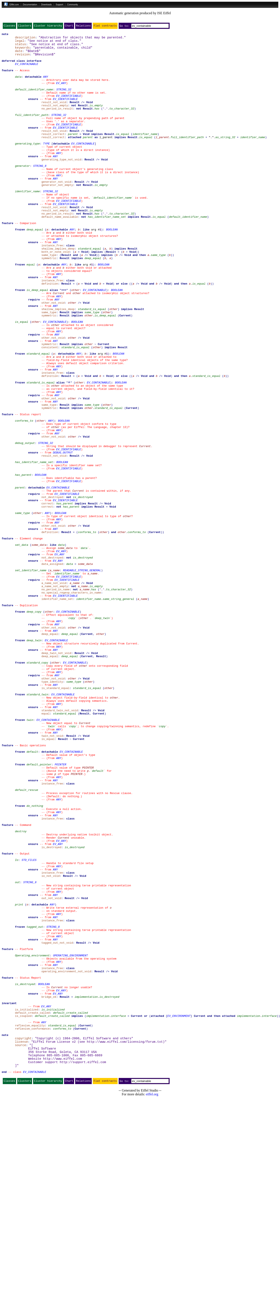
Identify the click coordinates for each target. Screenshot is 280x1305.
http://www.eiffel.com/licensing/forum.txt (125, 1242)
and (75, 299)
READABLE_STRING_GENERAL (82, 677)
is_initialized (53, 1204)
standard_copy (37, 788)
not (73, 119)
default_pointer (39, 910)
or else (122, 333)
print (19, 1078)
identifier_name (144, 154)
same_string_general (118, 711)
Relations (83, 26)
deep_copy (34, 726)
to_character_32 (121, 123)
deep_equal (35, 268)
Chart (69, 26)
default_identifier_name (34, 100)
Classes (9, 26)
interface (118, 1212)
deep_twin (102, 734)
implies (97, 154)
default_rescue (26, 940)
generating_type (27, 165)
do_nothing (35, 959)
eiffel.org (152, 1299)
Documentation (30, 4)
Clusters (24, 26)
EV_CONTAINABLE (26, 70)
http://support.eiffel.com (83, 1265)
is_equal (122, 154)
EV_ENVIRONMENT (178, 1212)
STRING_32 (63, 100)
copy (71, 734)
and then (139, 299)
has (96, 123)
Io (16, 1024)
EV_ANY (61, 92)
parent (73, 154)
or (146, 1212)
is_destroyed (83, 589)
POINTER (60, 910)
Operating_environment (32, 1139)
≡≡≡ (63, 341)
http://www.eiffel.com (62, 1261)
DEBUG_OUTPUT (63, 535)
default (32, 895)
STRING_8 (39, 192)
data (18, 85)
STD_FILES (29, 1024)
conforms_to (24, 497)
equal (31, 310)
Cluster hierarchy (48, 26)
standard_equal (89, 291)
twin (30, 856)
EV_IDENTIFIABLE (68, 108)
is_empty (96, 119)
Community (72, 4)
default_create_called (70, 1208)
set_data (21, 646)
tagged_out (35, 1105)
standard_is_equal (92, 364)
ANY (45, 85)
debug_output (25, 524)
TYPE (46, 165)
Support (59, 4)
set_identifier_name (30, 677)
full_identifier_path (31, 131)
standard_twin (37, 826)
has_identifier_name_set (107, 253)
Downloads (46, 4)
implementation (86, 1189)
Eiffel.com (14, 4)
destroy (21, 990)
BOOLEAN (112, 268)
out (17, 1051)
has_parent (23, 562)
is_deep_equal (37, 341)
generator (22, 192)
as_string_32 (225, 157)
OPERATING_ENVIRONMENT (70, 1139)
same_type (158, 299)
